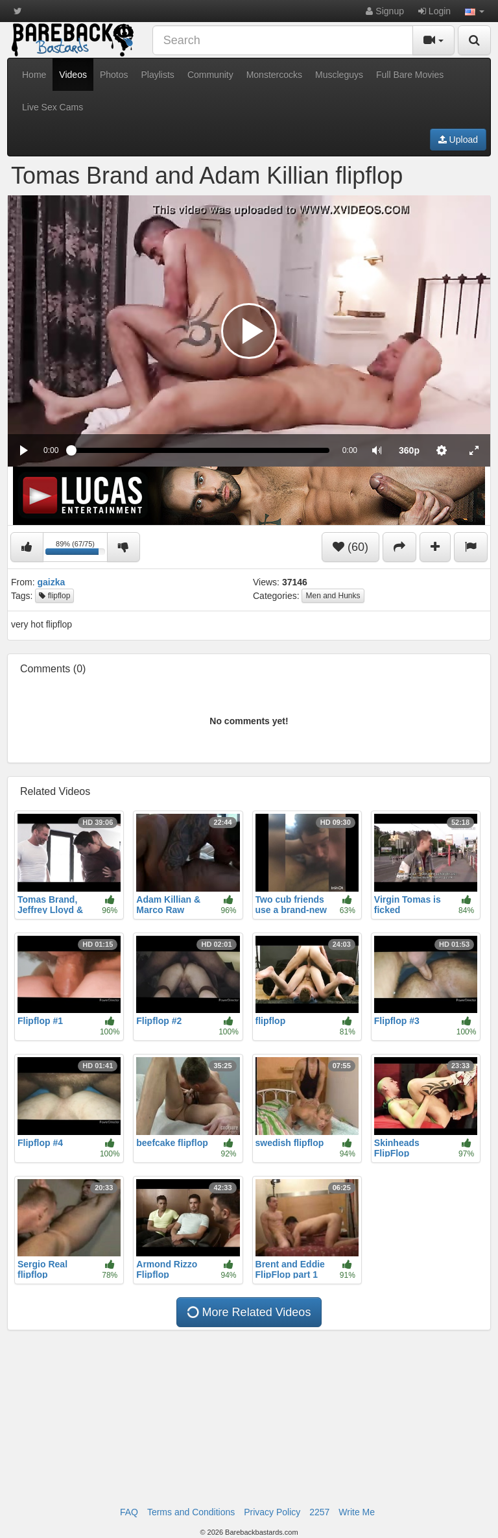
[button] (474, 11)
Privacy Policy (272, 1512)
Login (434, 11)
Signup (384, 11)
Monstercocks (274, 74)
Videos (73, 74)
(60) (350, 547)
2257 (319, 1512)
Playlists (157, 74)
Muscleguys (339, 74)
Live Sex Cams (52, 107)
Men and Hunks (332, 595)
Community (210, 74)
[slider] (200, 450)
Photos (114, 74)
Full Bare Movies (410, 74)
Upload (458, 139)
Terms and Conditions (191, 1512)
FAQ (129, 1512)
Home (34, 74)
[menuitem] (409, 450)
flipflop (54, 595)
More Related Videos (248, 1312)
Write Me (356, 1512)
